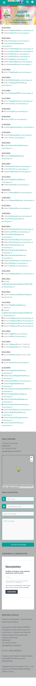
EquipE (11, 59)
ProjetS (12, 111)
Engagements (14, 101)
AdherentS (13, 208)
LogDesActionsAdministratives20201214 (17, 313)
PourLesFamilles (15, 43)
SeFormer (13, 54)
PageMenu (13, 334)
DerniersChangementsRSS (19, 389)
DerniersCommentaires (17, 404)
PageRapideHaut (15, 156)
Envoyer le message (18, 545)
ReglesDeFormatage (16, 394)
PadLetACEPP (14, 93)
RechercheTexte (15, 423)
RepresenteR (14, 135)
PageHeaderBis (15, 274)
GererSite (12, 185)
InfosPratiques (14, 49)
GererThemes (14, 242)
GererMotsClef (14, 229)
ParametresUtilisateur (17, 399)
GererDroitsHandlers (17, 250)
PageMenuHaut (15, 127)
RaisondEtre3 (14, 62)
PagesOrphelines (15, 383)
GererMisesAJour (15, 245)
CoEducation (14, 216)
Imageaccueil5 (14, 321)
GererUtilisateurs (15, 234)
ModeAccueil (14, 355)
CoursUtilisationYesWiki (18, 376)
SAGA (11, 119)
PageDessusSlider (16, 179)
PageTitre (13, 33)
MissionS (12, 362)
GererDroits (13, 260)
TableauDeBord (15, 200)
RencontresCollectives (17, 145)
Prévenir (12, 169)
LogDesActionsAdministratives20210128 (17, 284)
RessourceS (13, 166)
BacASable (13, 381)
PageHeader (13, 72)
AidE (11, 336)
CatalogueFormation (16, 83)
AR (10, 138)
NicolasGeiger (6, 159)
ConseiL (12, 103)
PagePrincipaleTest (16, 305)
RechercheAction (15, 219)
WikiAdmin (23, 334)
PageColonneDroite (16, 370)
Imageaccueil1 (14, 326)
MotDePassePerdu (16, 412)
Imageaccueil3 (14, 323)
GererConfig (13, 240)
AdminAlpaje (27, 30)
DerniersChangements (17, 417)
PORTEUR (13, 56)
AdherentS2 (13, 347)
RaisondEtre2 (14, 192)
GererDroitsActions (16, 255)
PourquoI (12, 41)
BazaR (11, 263)
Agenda (12, 266)
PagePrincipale (14, 30)
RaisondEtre (13, 64)
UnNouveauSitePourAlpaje (19, 294)
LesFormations (14, 51)
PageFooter (13, 171)
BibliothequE (14, 80)
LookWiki (13, 232)
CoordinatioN (23, 363)
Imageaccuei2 (14, 318)
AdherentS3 (13, 344)
